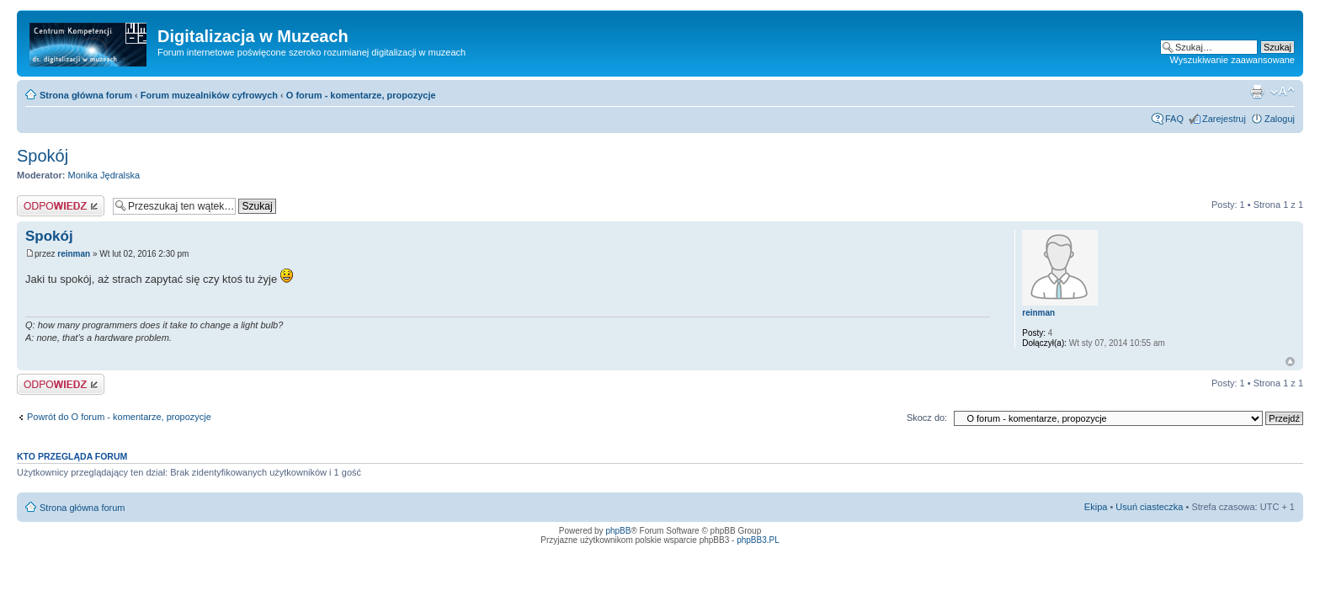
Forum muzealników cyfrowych (209, 95)
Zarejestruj (1224, 119)
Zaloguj (1279, 119)
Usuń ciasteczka (1149, 507)
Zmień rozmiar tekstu (1282, 91)
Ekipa (1096, 507)
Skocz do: (927, 417)
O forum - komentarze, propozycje (361, 95)
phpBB (618, 530)
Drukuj (1257, 91)
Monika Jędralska (104, 175)
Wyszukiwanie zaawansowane (1232, 60)
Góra (1290, 361)
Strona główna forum (86, 95)
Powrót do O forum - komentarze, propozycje (119, 417)
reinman (73, 253)
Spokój (42, 155)
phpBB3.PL (758, 540)
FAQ (1174, 119)
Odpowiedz (60, 205)
